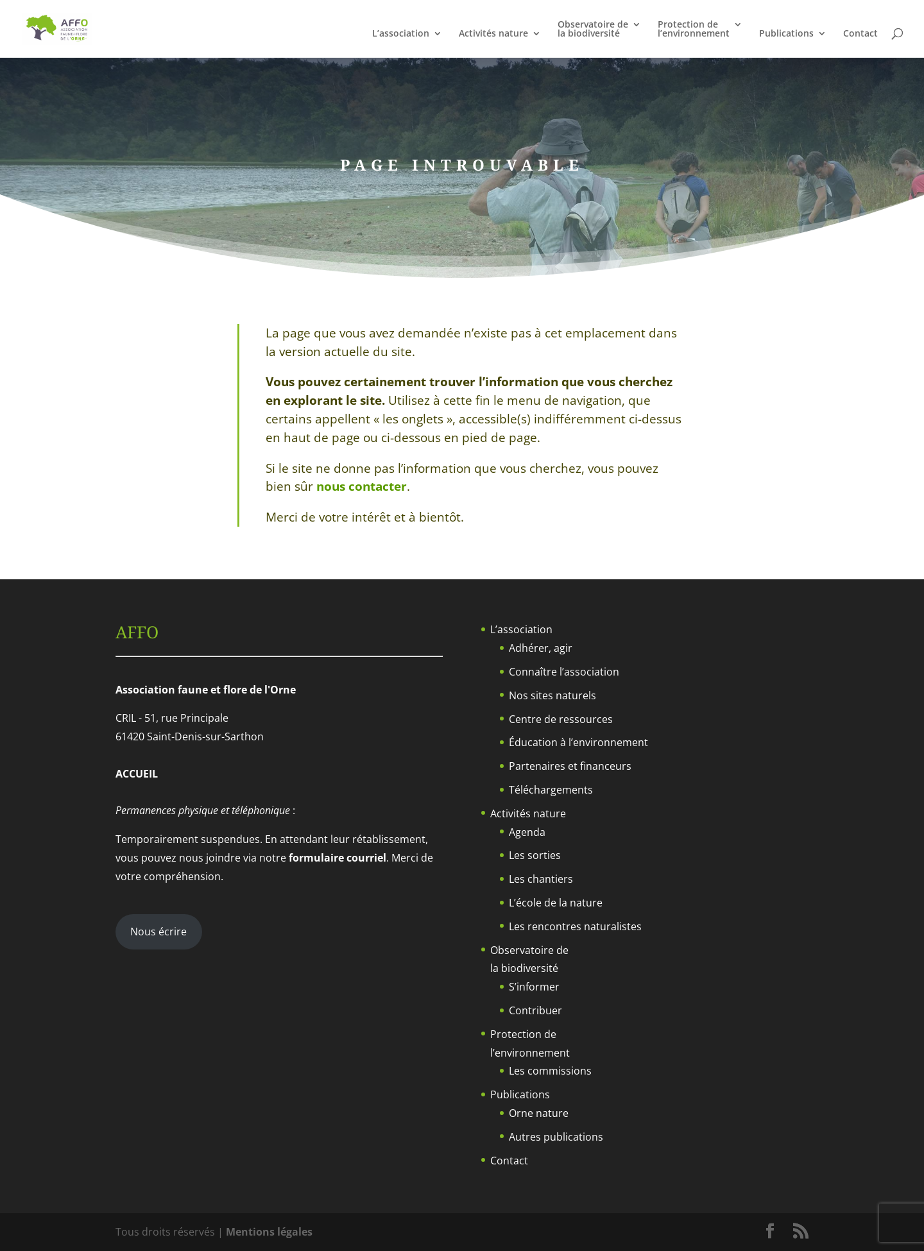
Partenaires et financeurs (570, 766)
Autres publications (556, 1137)
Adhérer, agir (540, 648)
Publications (786, 34)
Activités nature (493, 34)
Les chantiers (541, 879)
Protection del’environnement (694, 29)
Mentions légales (269, 1232)
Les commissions (550, 1071)
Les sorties (535, 855)
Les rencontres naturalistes (575, 926)
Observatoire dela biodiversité (593, 29)
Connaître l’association (564, 672)
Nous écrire (158, 931)
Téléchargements (551, 790)
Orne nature (539, 1113)
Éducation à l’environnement (578, 742)
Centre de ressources (561, 719)
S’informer (534, 987)
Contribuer (535, 1010)
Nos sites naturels (552, 695)
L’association (400, 34)
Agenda (527, 832)
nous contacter (361, 486)
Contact (860, 34)
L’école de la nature (556, 903)
